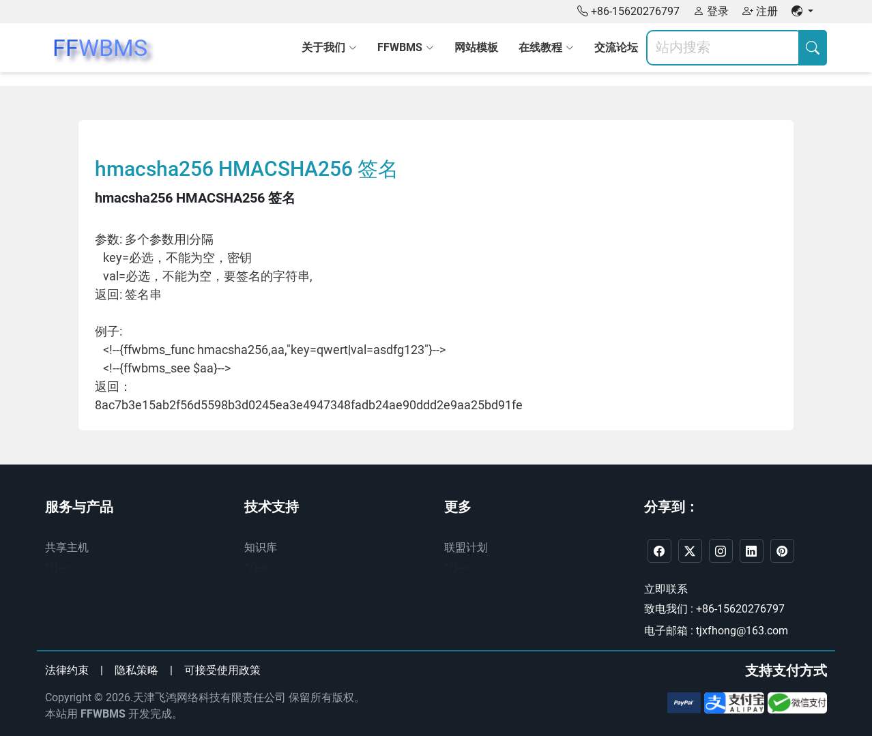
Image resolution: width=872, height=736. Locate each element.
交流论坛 (616, 47)
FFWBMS (103, 713)
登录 (711, 11)
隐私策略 (136, 670)
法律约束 (67, 670)
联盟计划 (466, 547)
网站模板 (476, 47)
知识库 (260, 547)
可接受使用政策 (222, 670)
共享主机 (67, 547)
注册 (760, 11)
